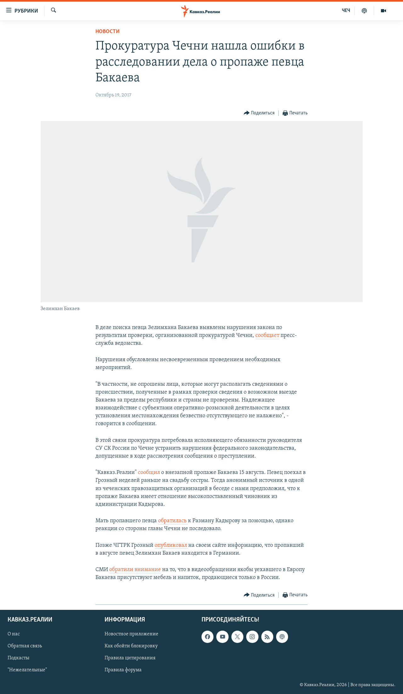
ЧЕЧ (346, 10)
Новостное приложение (131, 634)
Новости (107, 32)
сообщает (267, 335)
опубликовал (171, 545)
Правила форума (123, 670)
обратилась (173, 521)
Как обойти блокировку (131, 646)
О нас (14, 634)
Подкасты (18, 658)
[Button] (259, 113)
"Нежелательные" (27, 670)
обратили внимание (135, 570)
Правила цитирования (130, 658)
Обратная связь (25, 646)
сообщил (149, 473)
